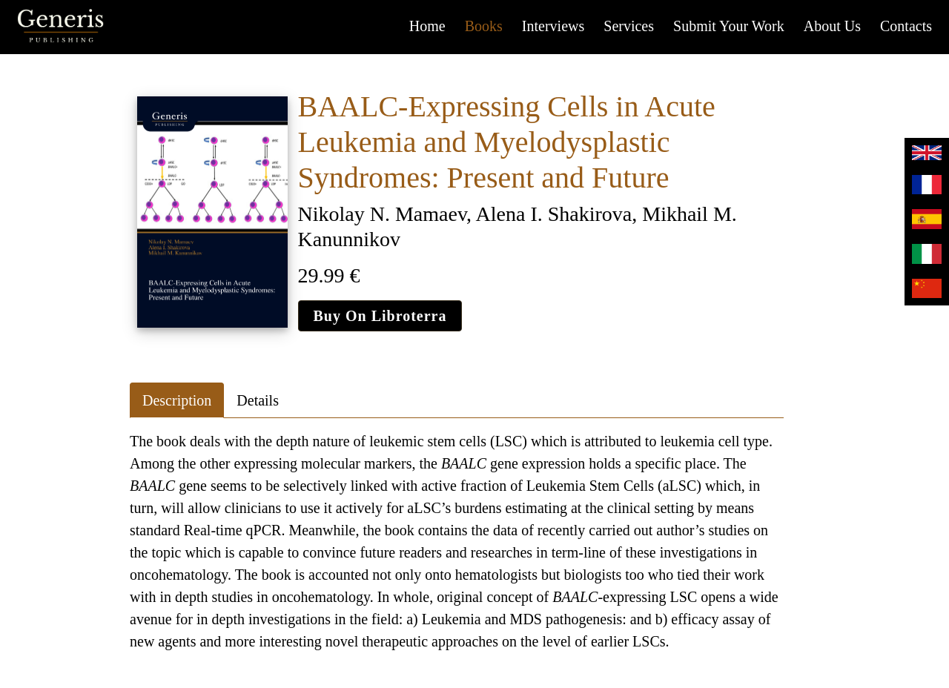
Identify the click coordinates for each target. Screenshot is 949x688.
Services (629, 26)
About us (832, 26)
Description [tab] (176, 400)
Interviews (553, 26)
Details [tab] (258, 400)
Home (427, 26)
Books (484, 26)
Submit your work (728, 26)
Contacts (906, 26)
